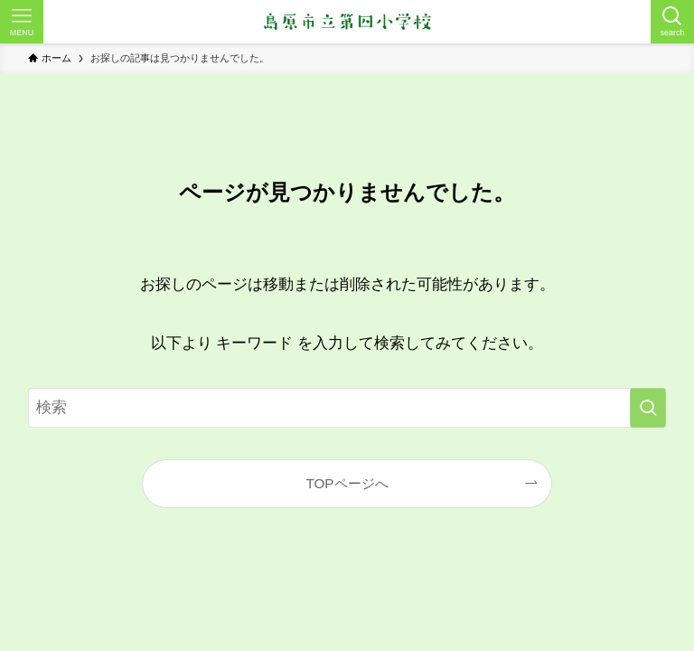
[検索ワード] (347, 408)
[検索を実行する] (648, 408)
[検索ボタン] (672, 21)
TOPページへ (346, 483)
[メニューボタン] (21, 21)
